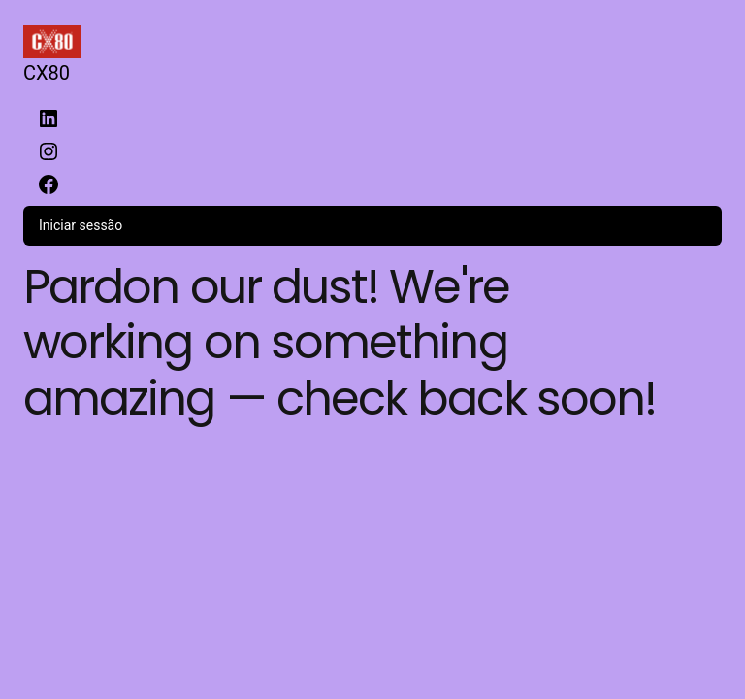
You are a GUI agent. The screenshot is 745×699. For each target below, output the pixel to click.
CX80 (46, 72)
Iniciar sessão (80, 225)
